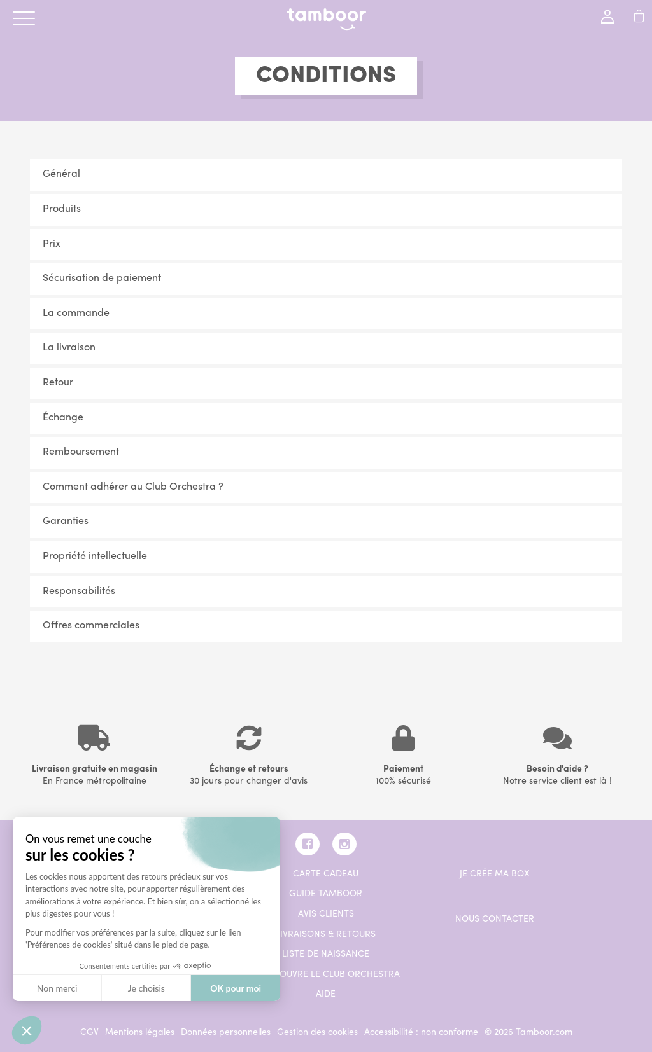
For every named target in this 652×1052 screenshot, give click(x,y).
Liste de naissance (325, 954)
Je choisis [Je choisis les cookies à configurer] (146, 988)
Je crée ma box (495, 874)
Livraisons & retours (326, 934)
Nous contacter (494, 919)
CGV (89, 1032)
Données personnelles (226, 1032)
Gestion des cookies (317, 1032)
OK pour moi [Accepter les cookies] (235, 988)
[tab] (326, 175)
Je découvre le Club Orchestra (326, 974)
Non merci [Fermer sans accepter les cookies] (57, 988)
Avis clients (326, 914)
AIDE (326, 994)
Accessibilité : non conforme (421, 1032)
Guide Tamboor (325, 894)
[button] (326, 175)
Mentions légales (139, 1032)
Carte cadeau (325, 874)
